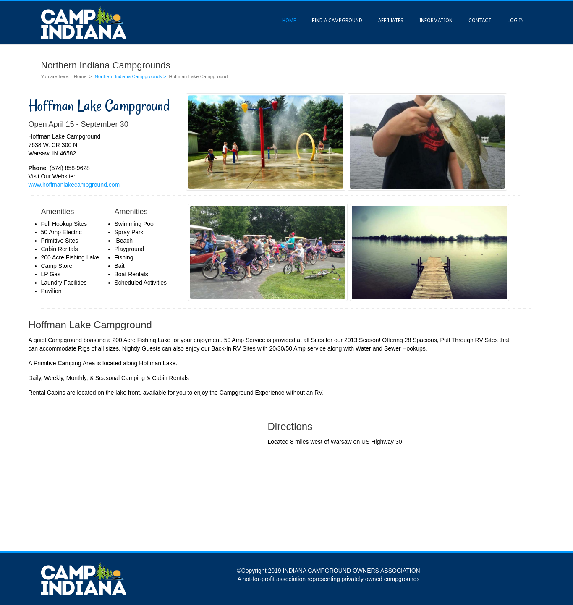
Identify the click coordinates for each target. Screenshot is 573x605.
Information (436, 21)
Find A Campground (337, 21)
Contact (480, 21)
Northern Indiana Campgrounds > (131, 76)
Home (289, 21)
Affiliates (390, 21)
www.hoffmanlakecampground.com (74, 184)
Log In (516, 21)
